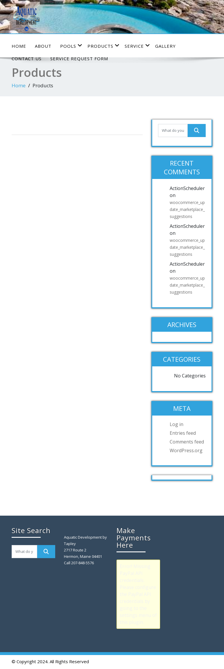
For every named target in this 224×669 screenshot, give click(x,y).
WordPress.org (186, 450)
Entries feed (183, 433)
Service (137, 46)
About (43, 46)
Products (103, 46)
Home (19, 46)
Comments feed (187, 442)
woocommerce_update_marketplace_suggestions (187, 209)
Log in (176, 424)
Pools (71, 46)
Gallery (165, 46)
